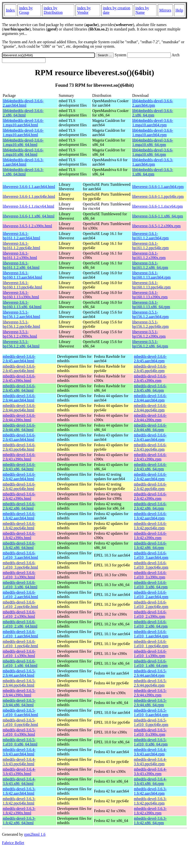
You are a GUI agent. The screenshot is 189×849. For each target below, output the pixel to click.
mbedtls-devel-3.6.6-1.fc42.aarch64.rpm (150, 516)
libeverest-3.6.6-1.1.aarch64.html (29, 187)
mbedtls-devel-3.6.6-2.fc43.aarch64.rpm (150, 437)
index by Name (142, 10)
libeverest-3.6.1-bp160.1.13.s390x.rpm (150, 294)
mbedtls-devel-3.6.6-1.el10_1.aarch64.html (20, 634)
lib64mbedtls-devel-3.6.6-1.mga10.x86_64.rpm (152, 142)
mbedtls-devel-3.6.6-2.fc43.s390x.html (19, 457)
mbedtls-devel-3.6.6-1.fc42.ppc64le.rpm (150, 525)
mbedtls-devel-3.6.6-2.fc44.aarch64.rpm (150, 398)
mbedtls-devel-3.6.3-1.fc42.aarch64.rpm (150, 791)
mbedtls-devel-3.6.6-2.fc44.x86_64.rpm (150, 427)
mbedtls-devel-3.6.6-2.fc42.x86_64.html (19, 506)
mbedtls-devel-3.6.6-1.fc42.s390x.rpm (150, 535)
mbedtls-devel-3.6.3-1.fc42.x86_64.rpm (150, 820)
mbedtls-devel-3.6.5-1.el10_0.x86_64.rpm (151, 742)
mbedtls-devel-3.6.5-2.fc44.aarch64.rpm (150, 673)
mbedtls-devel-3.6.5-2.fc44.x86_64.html (19, 702)
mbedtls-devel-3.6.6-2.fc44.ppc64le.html (19, 407)
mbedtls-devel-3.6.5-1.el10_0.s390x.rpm (150, 732)
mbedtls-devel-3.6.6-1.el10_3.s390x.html (19, 575)
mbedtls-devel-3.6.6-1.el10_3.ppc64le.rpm (151, 565)
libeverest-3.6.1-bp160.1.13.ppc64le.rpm (151, 285)
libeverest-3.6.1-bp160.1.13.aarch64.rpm (151, 275)
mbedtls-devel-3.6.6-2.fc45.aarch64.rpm (150, 358)
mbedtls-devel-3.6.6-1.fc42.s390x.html (19, 535)
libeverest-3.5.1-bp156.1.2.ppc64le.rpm (150, 324)
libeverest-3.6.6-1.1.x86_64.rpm (157, 216)
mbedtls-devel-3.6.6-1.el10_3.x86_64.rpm (151, 584)
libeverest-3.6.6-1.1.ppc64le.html (29, 196)
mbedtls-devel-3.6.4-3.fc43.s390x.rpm (150, 771)
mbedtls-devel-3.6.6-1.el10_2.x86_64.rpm (151, 624)
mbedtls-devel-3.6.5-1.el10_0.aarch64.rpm (151, 712)
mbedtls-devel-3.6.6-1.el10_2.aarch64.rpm (151, 594)
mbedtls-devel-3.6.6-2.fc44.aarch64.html (19, 398)
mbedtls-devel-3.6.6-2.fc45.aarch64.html (19, 358)
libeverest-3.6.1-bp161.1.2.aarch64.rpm (150, 235)
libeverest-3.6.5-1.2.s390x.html (27, 226)
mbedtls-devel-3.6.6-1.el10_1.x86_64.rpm (151, 663)
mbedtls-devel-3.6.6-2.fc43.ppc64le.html (19, 447)
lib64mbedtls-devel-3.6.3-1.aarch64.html (23, 162)
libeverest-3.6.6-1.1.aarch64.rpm (158, 187)
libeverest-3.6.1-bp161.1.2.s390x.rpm (149, 255)
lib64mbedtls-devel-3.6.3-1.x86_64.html (23, 172)
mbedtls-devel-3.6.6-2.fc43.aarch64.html (19, 437)
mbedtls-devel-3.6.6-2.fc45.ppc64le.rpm (150, 368)
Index (10, 10)
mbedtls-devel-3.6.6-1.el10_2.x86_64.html (20, 624)
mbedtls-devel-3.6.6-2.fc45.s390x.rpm (150, 378)
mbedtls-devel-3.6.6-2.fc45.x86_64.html (19, 388)
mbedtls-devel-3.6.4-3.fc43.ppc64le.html (19, 761)
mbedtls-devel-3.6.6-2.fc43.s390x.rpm (150, 457)
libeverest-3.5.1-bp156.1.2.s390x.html (20, 334)
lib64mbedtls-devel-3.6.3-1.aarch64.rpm (152, 162)
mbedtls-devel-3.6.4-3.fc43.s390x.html (19, 771)
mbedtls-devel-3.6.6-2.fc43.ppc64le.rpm (150, 447)
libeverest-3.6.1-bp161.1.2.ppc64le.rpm (150, 245)
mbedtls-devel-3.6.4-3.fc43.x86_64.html (19, 781)
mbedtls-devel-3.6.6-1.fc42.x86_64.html (19, 545)
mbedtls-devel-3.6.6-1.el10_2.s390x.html (19, 614)
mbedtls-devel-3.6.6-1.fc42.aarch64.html (19, 516)
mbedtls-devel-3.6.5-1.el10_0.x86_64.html (20, 742)
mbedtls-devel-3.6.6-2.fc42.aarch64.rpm (150, 476)
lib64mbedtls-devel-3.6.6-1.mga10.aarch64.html (23, 122)
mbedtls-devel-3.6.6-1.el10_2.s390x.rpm (150, 614)
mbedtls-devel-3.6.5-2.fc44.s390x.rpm (150, 693)
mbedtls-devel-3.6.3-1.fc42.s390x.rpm (150, 810)
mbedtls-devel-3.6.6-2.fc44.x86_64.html (19, 427)
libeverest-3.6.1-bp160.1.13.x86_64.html (22, 304)
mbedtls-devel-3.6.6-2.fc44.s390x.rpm (150, 417)
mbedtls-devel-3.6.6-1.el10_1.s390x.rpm (150, 653)
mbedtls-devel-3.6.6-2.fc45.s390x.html (19, 378)
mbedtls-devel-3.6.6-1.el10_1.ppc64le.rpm (151, 643)
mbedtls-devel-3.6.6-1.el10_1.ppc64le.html (20, 643)
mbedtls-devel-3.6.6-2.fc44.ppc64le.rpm (150, 407)
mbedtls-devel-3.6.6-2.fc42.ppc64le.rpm (150, 486)
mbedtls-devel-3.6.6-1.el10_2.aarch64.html (20, 594)
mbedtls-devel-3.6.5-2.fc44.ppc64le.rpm (150, 683)
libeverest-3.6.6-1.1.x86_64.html (28, 216)
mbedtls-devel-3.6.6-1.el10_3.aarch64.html (20, 555)
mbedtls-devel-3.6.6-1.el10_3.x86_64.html (20, 584)
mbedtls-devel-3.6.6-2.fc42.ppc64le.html (19, 486)
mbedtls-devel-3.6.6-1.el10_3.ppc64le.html (20, 565)
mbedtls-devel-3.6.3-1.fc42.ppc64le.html (19, 801)
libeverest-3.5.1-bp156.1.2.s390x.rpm (149, 334)
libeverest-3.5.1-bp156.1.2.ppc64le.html (21, 324)
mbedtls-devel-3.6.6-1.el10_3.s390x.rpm (150, 575)
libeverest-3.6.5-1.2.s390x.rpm (156, 226)
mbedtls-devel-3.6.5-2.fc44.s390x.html (19, 693)
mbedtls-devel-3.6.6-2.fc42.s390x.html (19, 496)
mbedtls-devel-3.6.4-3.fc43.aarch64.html (19, 752)
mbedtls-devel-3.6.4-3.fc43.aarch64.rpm (150, 752)
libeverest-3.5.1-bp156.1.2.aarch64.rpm (150, 314)
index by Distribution (53, 10)
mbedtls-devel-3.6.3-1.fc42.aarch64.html (19, 791)
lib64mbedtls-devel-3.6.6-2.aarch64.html (23, 103)
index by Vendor (84, 10)
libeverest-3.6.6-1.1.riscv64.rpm (157, 206)
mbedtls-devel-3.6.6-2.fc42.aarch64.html (19, 476)
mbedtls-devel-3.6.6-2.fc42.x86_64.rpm (150, 506)
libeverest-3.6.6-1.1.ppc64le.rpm (158, 196)
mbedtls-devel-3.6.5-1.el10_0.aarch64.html (20, 712)
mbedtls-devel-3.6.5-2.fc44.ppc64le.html (19, 683)
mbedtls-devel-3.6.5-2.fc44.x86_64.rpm (150, 702)
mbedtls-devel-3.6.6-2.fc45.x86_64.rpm (150, 388)
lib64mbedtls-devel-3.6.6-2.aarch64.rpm (152, 103)
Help (179, 10)
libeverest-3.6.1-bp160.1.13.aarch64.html (22, 275)
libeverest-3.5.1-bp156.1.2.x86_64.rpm (150, 344)
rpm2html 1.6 (35, 834)
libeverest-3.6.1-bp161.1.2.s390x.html (20, 255)
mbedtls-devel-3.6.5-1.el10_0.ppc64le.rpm (151, 722)
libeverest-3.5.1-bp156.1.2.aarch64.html (21, 314)
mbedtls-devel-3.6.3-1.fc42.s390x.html (19, 810)
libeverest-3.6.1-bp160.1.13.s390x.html (21, 294)
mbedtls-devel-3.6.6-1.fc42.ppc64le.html (19, 525)
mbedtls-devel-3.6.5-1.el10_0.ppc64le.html (20, 722)
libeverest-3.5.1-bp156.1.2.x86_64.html (21, 344)
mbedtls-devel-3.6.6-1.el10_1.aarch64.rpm (151, 634)
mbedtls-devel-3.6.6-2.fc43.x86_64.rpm (150, 466)
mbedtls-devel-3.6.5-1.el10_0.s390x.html (19, 732)
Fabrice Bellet (13, 843)
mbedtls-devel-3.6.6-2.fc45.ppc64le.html (19, 368)
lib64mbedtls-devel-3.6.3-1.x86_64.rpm (152, 172)
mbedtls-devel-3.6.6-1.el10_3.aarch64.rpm (151, 555)
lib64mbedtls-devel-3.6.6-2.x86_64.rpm (152, 113)
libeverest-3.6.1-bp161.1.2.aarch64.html (21, 235)
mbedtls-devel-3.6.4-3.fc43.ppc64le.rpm (150, 761)
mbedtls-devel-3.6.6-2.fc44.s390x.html (19, 417)
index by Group (26, 10)
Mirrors (165, 10)
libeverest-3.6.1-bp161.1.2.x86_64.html (21, 265)
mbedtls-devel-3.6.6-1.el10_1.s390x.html (19, 653)
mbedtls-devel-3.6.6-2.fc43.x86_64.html (19, 466)
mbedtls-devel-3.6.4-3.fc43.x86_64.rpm (150, 781)
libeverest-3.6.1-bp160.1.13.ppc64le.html (22, 285)
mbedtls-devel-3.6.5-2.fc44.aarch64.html (19, 673)
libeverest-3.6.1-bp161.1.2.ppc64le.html (21, 245)
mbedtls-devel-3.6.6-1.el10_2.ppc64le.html (20, 604)
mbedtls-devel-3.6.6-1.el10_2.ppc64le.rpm (151, 604)
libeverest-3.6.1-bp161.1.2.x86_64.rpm (150, 265)
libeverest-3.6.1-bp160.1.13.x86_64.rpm (151, 304)
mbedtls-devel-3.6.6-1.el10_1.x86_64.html (20, 663)
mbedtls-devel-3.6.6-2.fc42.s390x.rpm (150, 496)
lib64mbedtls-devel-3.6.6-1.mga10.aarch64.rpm (152, 122)
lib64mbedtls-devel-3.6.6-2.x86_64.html (23, 113)
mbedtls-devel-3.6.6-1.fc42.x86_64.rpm (150, 545)
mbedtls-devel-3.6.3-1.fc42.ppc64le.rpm (150, 801)
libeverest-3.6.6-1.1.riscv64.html (28, 206)
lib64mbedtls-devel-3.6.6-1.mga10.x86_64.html (23, 142)
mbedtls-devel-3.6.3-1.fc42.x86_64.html (19, 820)
